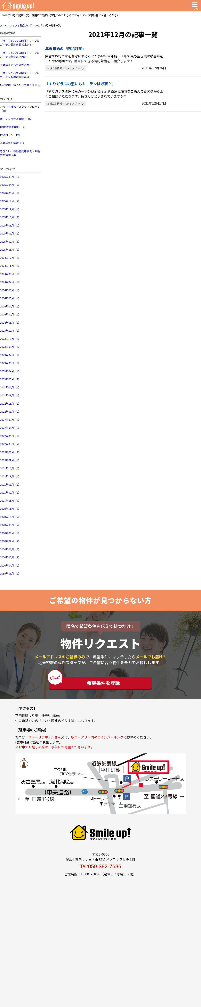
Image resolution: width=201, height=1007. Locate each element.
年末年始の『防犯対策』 (65, 48)
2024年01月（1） (10, 322)
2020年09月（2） (10, 525)
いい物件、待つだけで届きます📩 (20, 85)
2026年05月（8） (10, 177)
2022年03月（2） (10, 444)
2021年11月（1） (10, 476)
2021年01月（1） (10, 501)
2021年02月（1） (10, 492)
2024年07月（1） (10, 282)
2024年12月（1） (10, 258)
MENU (195, 5)
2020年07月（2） (10, 541)
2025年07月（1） (10, 233)
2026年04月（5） (10, 185)
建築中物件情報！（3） (14, 127)
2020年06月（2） (10, 549)
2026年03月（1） (10, 193)
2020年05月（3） (10, 557)
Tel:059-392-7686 (100, 866)
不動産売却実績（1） (12, 143)
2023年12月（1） (10, 330)
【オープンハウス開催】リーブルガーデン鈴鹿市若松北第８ (20, 43)
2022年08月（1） (10, 420)
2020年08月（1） (10, 533)
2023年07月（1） (10, 355)
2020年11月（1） (10, 509)
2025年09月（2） (10, 225)
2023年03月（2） (10, 379)
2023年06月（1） (10, 363)
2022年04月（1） (10, 436)
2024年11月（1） (10, 266)
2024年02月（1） (10, 314)
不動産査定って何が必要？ (16, 65)
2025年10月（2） (10, 217)
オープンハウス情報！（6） (16, 119)
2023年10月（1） (10, 339)
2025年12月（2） (10, 201)
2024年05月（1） (10, 298)
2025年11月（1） (10, 209)
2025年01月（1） (10, 249)
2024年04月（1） (10, 306)
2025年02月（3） (10, 242)
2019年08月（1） (10, 573)
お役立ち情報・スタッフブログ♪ (65, 68)
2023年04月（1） (10, 371)
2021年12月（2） (10, 468)
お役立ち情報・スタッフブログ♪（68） (20, 109)
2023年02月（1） (10, 387)
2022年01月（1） (10, 460)
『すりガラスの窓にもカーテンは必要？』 (80, 83)
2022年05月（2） (10, 428)
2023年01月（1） (10, 395)
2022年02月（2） (10, 452)
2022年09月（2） (10, 411)
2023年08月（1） (10, 347)
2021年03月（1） (10, 484)
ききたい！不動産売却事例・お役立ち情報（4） (20, 153)
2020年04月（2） (10, 565)
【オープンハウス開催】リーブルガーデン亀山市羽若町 (20, 55)
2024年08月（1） (10, 274)
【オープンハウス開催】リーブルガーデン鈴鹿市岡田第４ (20, 75)
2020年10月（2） (10, 517)
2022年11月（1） (10, 403)
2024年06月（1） (10, 290)
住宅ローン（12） (10, 135)
